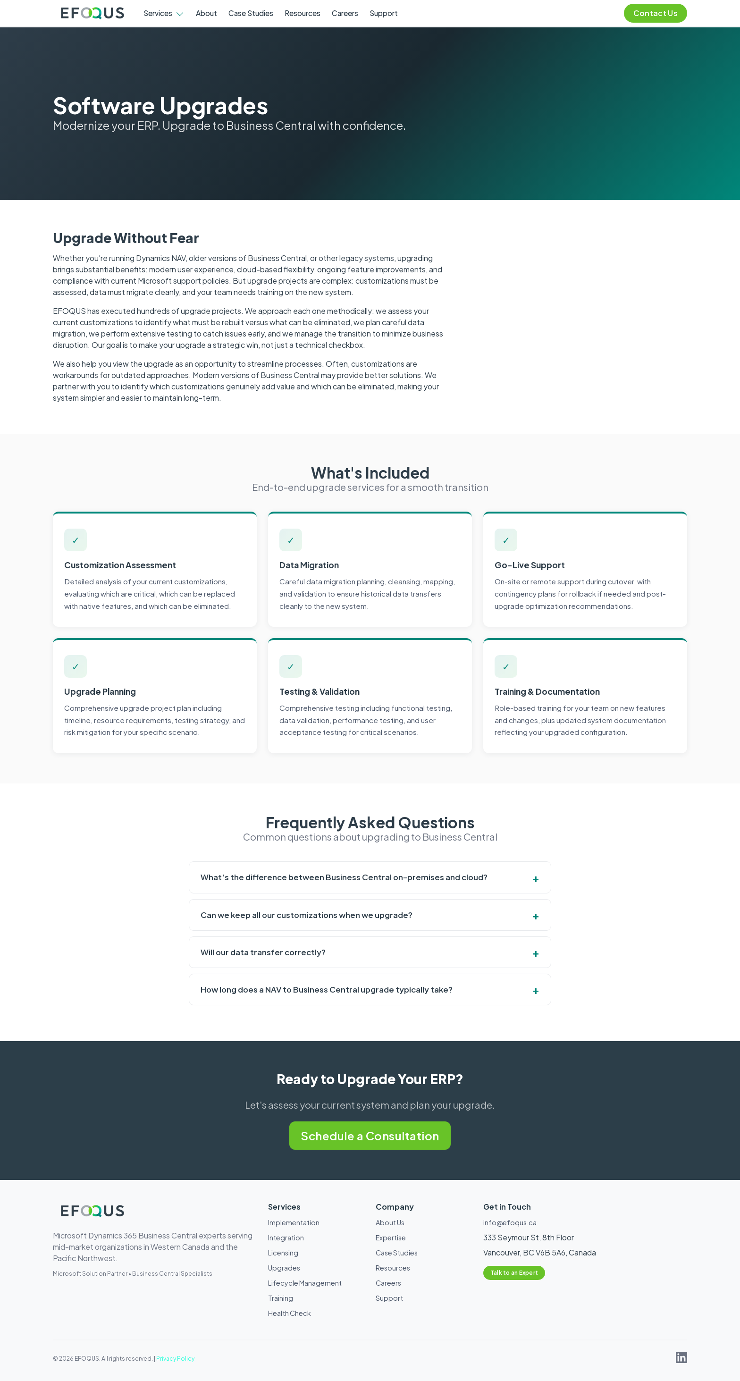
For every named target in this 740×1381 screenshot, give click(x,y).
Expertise (391, 1237)
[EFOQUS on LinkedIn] (681, 1360)
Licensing (283, 1252)
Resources (302, 12)
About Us (390, 1222)
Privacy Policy (175, 1358)
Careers (345, 12)
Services (157, 12)
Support (384, 12)
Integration (286, 1237)
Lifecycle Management (305, 1283)
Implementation (294, 1222)
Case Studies (250, 12)
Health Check (289, 1313)
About (206, 12)
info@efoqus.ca (510, 1222)
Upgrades (284, 1267)
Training (280, 1298)
